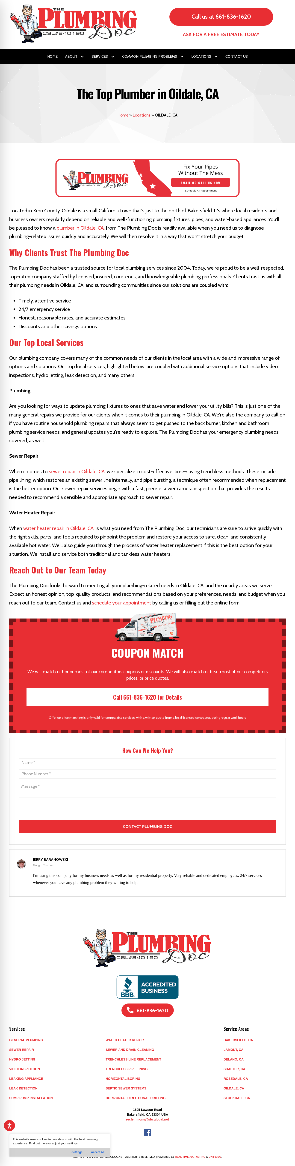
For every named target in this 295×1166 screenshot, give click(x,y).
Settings (76, 1152)
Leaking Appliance (26, 1078)
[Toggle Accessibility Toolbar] (9, 1126)
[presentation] (148, 814)
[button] (82, 56)
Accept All (97, 1152)
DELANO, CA (234, 1059)
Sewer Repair (21, 1050)
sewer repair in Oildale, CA (77, 471)
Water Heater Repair (125, 1040)
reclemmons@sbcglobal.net (147, 1119)
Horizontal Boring (123, 1078)
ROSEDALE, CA (236, 1078)
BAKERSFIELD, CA (238, 1040)
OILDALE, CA (234, 1088)
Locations (141, 115)
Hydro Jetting (22, 1059)
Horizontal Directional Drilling (136, 1098)
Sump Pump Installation (31, 1098)
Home (123, 115)
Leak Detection (23, 1088)
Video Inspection (24, 1069)
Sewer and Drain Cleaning (130, 1050)
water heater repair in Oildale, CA (58, 528)
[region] (60, 1145)
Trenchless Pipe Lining (127, 1069)
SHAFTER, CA (234, 1069)
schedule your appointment (121, 603)
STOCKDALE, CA (237, 1098)
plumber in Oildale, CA (80, 228)
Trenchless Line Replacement (133, 1059)
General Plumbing (26, 1040)
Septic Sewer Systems (126, 1088)
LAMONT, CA (233, 1050)
